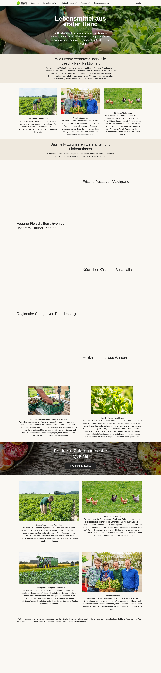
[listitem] (38, 110)
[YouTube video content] (47, 181)
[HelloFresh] (22, 3)
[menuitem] (23, 3)
